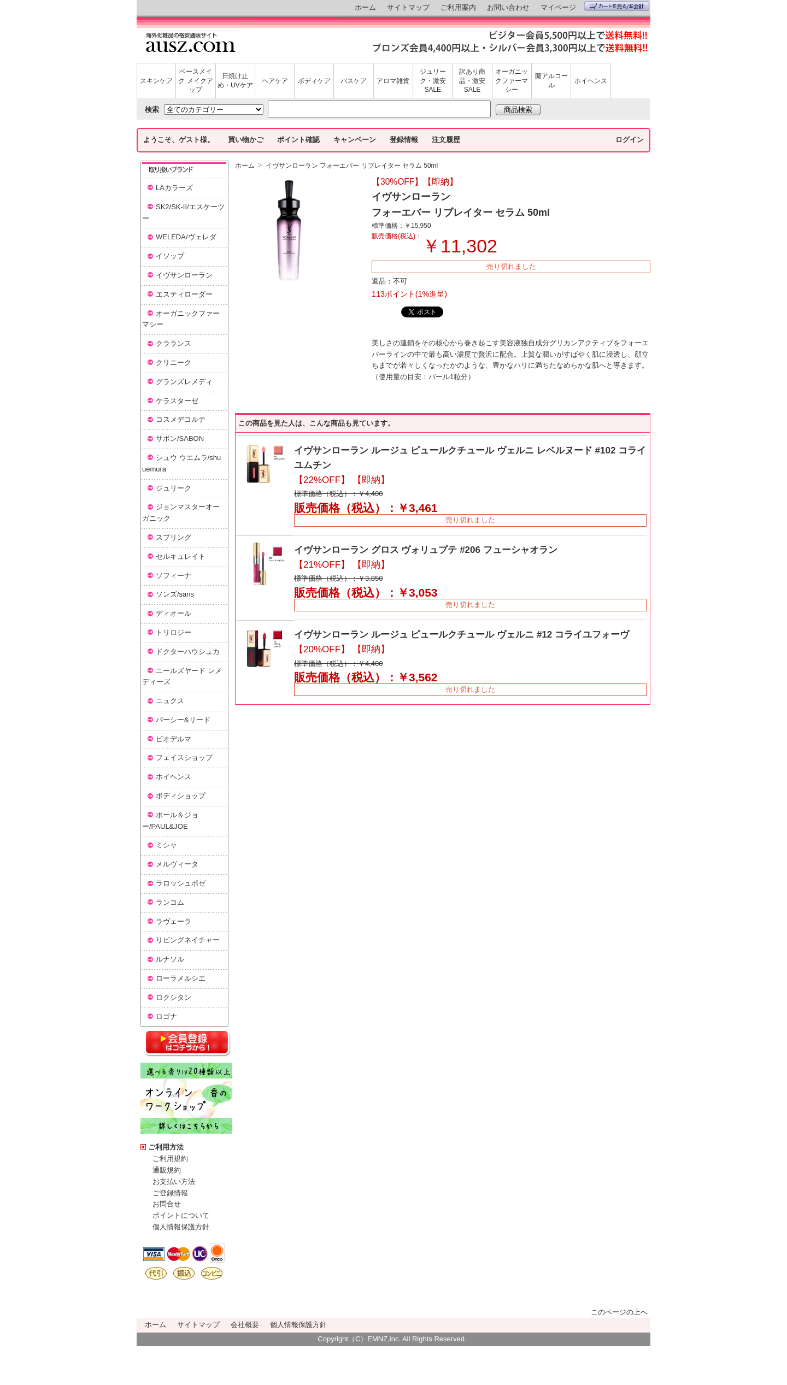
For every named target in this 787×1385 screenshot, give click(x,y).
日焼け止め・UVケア (235, 80)
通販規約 (166, 1170)
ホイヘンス (590, 81)
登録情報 (404, 139)
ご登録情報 (170, 1193)
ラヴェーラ (173, 921)
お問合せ (166, 1204)
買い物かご (245, 139)
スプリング (173, 537)
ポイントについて (180, 1215)
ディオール (173, 613)
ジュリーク (173, 488)
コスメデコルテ (180, 419)
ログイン (629, 139)
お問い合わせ (508, 7)
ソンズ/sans (175, 594)
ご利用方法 (166, 1147)
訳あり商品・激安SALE (472, 81)
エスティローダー (184, 294)
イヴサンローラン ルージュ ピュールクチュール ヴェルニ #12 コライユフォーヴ (461, 634)
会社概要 (245, 1325)
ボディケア (314, 81)
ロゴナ (166, 1016)
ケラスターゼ (177, 401)
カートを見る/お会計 (616, 6)
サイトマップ (408, 7)
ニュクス (170, 701)
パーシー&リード (183, 720)
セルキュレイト (180, 556)
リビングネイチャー (188, 940)
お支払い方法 (173, 1181)
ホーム (365, 7)
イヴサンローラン (184, 275)
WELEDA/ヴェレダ (186, 237)
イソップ (170, 256)
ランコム (170, 902)
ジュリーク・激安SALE (433, 81)
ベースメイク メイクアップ (195, 81)
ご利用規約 (170, 1158)
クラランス (173, 343)
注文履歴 (446, 139)
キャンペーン (354, 139)
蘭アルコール (551, 80)
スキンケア (156, 81)
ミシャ (166, 845)
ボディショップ (180, 796)
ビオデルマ (173, 739)
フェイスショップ (184, 757)
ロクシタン (173, 997)
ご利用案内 (458, 7)
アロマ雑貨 (393, 81)
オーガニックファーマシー (511, 81)
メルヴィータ (177, 864)
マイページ (558, 7)
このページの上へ (619, 1312)
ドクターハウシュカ (188, 651)
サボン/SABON (180, 438)
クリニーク (173, 362)
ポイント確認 (298, 139)
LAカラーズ (174, 188)
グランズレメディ (184, 382)
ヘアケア (275, 81)
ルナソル (170, 959)
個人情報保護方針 (180, 1227)
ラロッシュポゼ (180, 883)
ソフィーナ (173, 575)
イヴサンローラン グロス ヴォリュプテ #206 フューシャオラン (425, 550)
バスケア (353, 81)
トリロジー (173, 632)
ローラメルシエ (180, 978)
